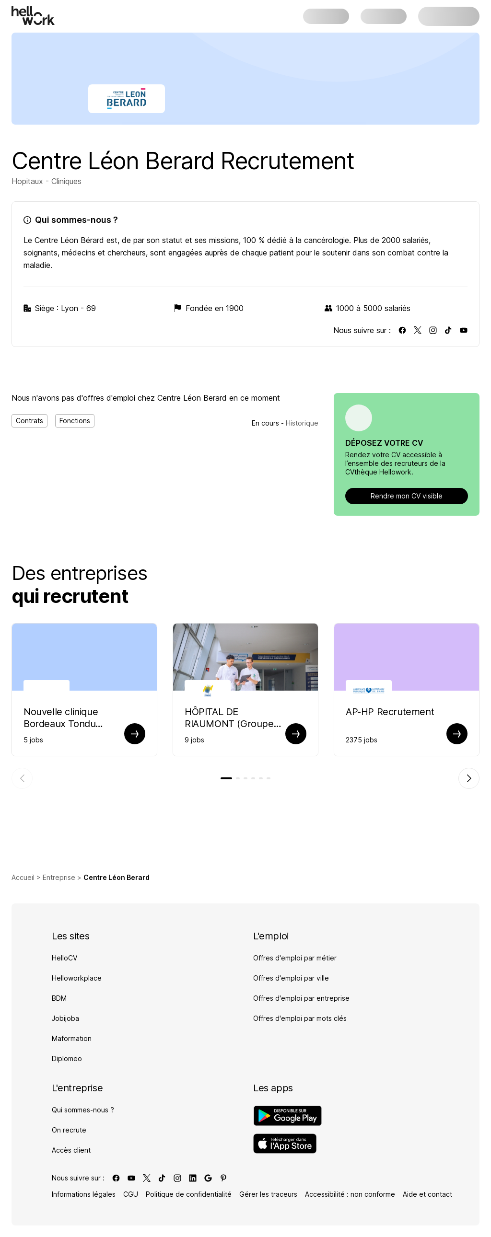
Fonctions (74, 420)
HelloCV (64, 958)
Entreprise (59, 877)
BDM (59, 998)
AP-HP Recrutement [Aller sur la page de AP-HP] (390, 711)
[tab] (226, 778)
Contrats (29, 420)
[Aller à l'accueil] (33, 15)
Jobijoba (65, 1018)
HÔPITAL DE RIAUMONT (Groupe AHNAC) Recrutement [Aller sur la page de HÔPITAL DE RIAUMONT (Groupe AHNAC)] (232, 718)
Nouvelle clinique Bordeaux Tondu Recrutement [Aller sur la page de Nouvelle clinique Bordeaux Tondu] (60, 718)
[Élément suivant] (468, 778)
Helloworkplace (77, 978)
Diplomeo (67, 1058)
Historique (302, 423)
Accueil (23, 877)
